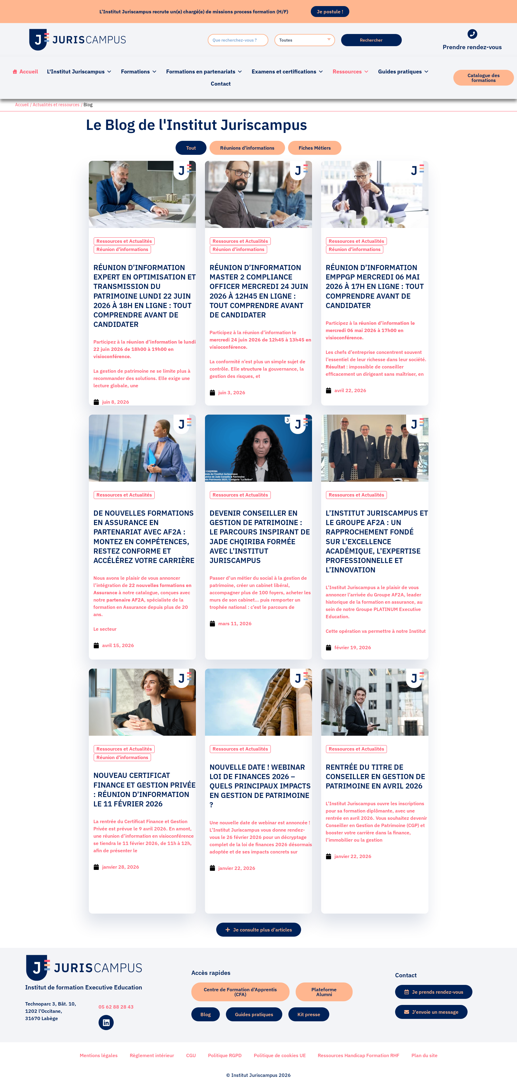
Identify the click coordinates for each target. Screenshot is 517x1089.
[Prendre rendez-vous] (472, 34)
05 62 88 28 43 (116, 1007)
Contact (221, 83)
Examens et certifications (288, 72)
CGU (191, 1055)
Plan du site (424, 1055)
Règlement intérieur (152, 1055)
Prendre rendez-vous (472, 47)
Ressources (351, 72)
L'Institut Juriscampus (79, 72)
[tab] (191, 148)
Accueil (28, 71)
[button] (258, 928)
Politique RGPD (225, 1055)
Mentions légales (99, 1055)
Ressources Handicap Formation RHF (358, 1055)
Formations (139, 72)
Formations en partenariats (204, 72)
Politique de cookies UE (280, 1055)
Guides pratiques (403, 72)
